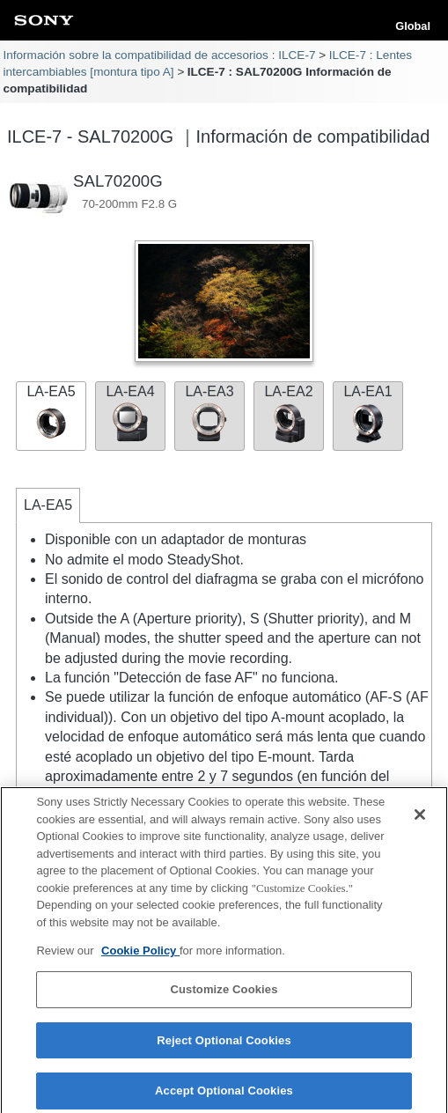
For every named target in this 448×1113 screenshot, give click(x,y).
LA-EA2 (288, 414)
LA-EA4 (130, 414)
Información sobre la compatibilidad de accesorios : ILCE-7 (159, 55)
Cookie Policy (140, 956)
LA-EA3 (209, 414)
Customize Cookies (223, 994)
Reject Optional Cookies (224, 1045)
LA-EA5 (51, 414)
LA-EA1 (368, 414)
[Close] (419, 820)
